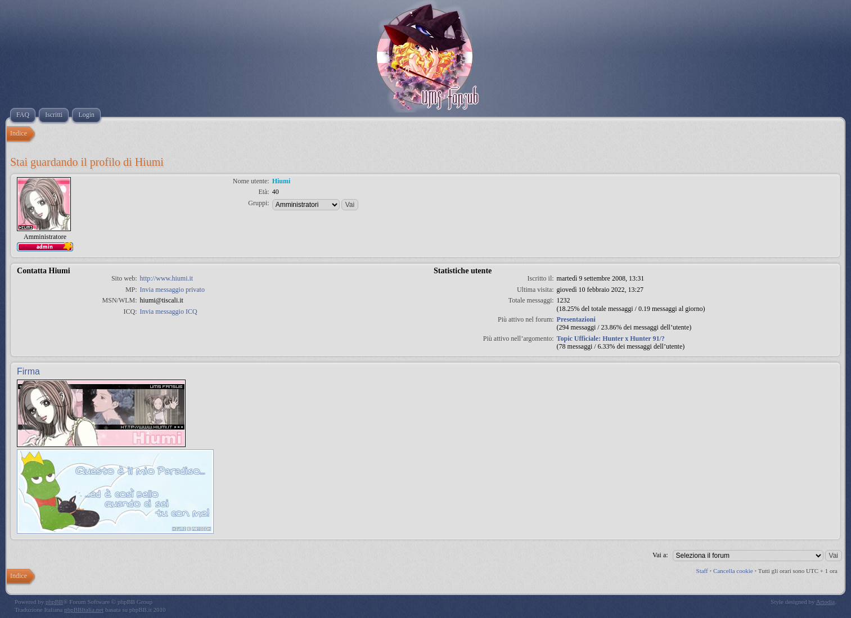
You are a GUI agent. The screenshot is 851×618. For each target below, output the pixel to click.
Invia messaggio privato (172, 290)
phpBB (54, 601)
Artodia (825, 601)
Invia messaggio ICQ (168, 311)
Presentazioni (576, 319)
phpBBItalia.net (83, 609)
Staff (702, 570)
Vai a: (660, 555)
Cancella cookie (733, 570)
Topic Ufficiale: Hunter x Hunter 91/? (611, 338)
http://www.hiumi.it (166, 278)
